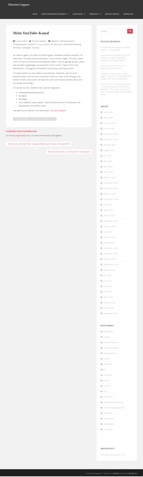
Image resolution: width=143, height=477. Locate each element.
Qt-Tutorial (32, 119)
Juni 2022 (108, 281)
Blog (35, 14)
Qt (52, 45)
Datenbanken (110, 353)
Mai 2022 (108, 287)
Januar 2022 (109, 308)
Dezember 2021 (111, 314)
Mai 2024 (108, 205)
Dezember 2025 (111, 134)
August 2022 (109, 270)
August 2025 (109, 151)
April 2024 (108, 210)
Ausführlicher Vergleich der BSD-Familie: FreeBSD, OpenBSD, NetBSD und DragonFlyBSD (115, 58)
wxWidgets (26, 48)
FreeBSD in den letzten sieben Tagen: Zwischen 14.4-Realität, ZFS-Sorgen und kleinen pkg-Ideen (116, 77)
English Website (112, 14)
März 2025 (108, 172)
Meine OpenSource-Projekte (53, 14)
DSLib (106, 359)
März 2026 (108, 118)
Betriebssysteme (67, 41)
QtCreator (58, 45)
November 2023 (111, 221)
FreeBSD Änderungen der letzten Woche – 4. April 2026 (115, 49)
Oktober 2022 (110, 259)
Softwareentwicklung (72, 45)
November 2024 (111, 189)
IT (36, 45)
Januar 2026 (109, 129)
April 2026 (108, 113)
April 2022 (108, 292)
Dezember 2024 (111, 183)
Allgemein (55, 41)
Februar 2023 (110, 238)
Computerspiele (20, 45)
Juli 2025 (107, 156)
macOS (47, 45)
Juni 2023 (108, 232)
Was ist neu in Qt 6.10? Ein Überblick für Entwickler (112, 67)
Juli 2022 (107, 276)
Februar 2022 (110, 303)
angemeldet (20, 136)
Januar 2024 (109, 216)
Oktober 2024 (110, 194)
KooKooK (108, 375)
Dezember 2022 (111, 248)
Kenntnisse (78, 14)
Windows (17, 48)
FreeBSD (31, 45)
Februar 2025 (110, 178)
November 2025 (111, 140)
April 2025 (108, 167)
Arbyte (107, 337)
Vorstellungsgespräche (114, 408)
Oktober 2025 (110, 145)
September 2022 (111, 265)
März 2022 (108, 297)
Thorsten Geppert (18, 4)
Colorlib (116, 474)
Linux (40, 45)
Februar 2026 (110, 123)
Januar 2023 (109, 243)
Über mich (93, 14)
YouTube (35, 48)
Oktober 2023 (110, 227)
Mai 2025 (108, 161)
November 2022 (111, 254)
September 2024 (111, 200)
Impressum (128, 14)
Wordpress (109, 419)
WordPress (133, 474)
